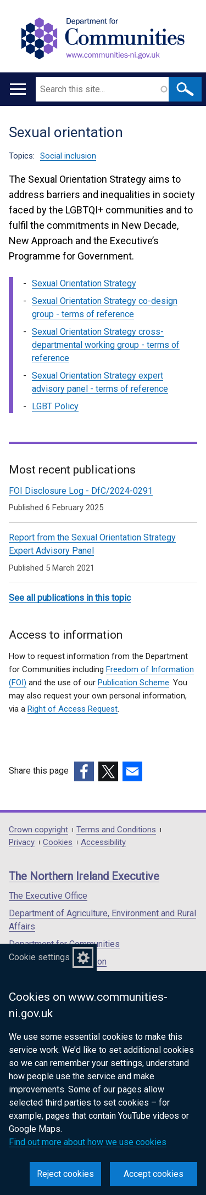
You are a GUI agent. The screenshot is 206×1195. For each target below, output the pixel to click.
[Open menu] (17, 89)
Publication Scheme (133, 682)
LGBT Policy (55, 406)
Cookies (58, 842)
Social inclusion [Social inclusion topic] (68, 156)
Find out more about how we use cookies (87, 1142)
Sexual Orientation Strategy (84, 283)
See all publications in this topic (70, 598)
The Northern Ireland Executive (84, 876)
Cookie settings (39, 957)
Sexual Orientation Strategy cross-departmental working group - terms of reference (106, 344)
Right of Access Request (72, 709)
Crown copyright (38, 830)
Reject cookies (65, 1174)
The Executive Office (48, 895)
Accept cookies (153, 1174)
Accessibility (103, 842)
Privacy (22, 842)
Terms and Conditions (116, 830)
